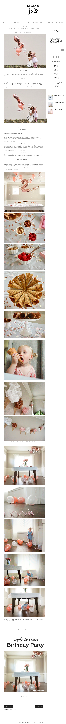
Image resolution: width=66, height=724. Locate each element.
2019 (55, 72)
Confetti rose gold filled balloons (23, 212)
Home (4, 22)
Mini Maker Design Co (55, 22)
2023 (55, 66)
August (56, 80)
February (56, 86)
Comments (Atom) (12, 709)
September (56, 78)
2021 (55, 69)
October (56, 77)
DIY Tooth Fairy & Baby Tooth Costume (59, 109)
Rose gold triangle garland (17, 441)
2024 (55, 65)
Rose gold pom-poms (31, 441)
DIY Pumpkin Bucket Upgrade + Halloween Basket (59, 103)
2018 (55, 73)
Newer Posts (8, 706)
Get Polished (32, 722)
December (56, 74)
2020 (55, 70)
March (56, 85)
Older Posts (39, 706)
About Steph (16, 22)
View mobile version (24, 706)
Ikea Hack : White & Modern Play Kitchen (59, 95)
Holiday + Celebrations (34, 22)
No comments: (27, 699)
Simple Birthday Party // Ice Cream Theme (23, 28)
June (56, 81)
